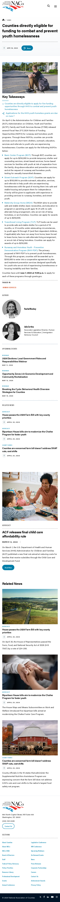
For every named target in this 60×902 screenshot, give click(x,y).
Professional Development (11, 876)
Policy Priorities (7, 867)
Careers (33, 872)
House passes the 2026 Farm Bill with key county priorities (26, 416)
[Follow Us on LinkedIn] (48, 897)
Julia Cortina (29, 326)
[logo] (13, 10)
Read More (8, 567)
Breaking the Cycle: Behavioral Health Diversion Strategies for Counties (26, 390)
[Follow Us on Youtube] (52, 897)
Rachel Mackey (30, 308)
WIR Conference (36, 846)
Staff (3, 859)
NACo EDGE (6, 850)
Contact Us (8, 826)
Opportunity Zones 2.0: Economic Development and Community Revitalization (27, 375)
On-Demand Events (37, 855)
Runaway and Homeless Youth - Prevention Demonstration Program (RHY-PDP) (24, 249)
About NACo (6, 846)
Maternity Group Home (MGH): (18, 202)
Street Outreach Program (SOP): (19, 177)
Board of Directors (8, 855)
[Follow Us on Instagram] (57, 897)
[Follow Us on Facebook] (44, 897)
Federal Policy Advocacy (10, 863)
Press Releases (36, 863)
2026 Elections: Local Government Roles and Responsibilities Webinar (24, 360)
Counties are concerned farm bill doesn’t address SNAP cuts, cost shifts (29, 450)
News (9, 20)
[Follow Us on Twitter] (40, 897)
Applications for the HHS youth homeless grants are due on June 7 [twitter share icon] (32, 114)
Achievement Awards (38, 880)
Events (4, 880)
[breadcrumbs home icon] (3, 20)
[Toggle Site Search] (48, 6)
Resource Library (8, 872)
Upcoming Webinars (37, 850)
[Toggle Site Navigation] (55, 6)
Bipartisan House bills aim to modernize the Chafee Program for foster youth (27, 433)
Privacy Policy (36, 885)
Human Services (9, 287)
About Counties (7, 842)
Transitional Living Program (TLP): (20, 221)
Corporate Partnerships (38, 867)
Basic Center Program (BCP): (17, 155)
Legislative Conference (38, 842)
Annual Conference (8, 885)
